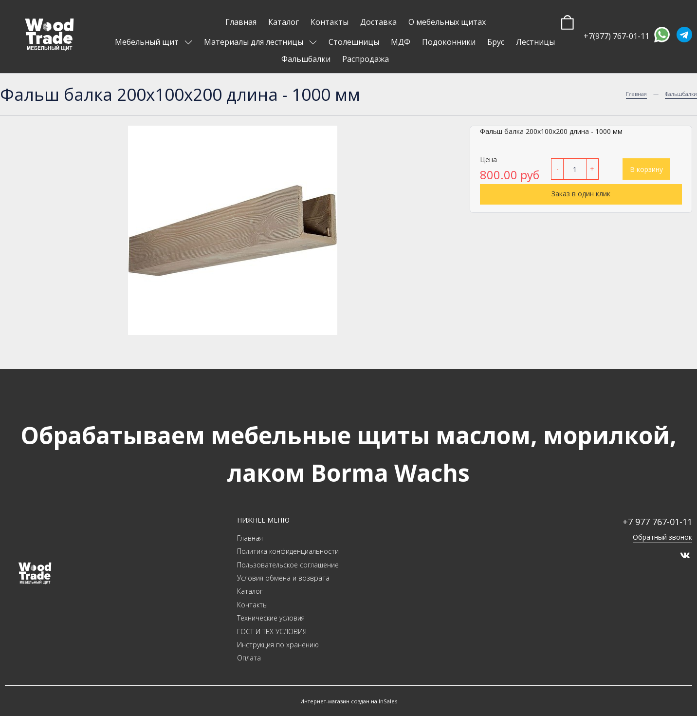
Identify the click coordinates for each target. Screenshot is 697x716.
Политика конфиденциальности (288, 551)
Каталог (283, 22)
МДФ (400, 42)
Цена (488, 159)
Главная (241, 22)
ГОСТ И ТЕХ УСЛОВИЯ (272, 631)
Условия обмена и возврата (283, 578)
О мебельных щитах (447, 22)
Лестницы (535, 42)
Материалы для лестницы (254, 42)
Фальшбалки (305, 59)
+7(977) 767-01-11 (616, 36)
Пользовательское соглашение (288, 564)
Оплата (249, 657)
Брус (495, 42)
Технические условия (271, 617)
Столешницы (354, 42)
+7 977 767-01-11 (657, 522)
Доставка (378, 22)
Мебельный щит (148, 42)
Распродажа (365, 59)
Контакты (329, 22)
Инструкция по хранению (278, 644)
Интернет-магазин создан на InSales (348, 701)
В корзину (646, 169)
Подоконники (449, 42)
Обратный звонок (662, 537)
